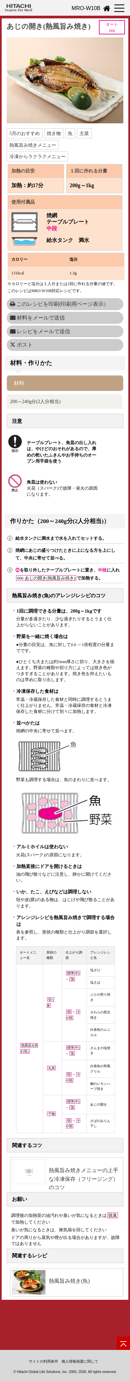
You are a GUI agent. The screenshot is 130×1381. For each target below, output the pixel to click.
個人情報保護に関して (79, 1361)
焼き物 (54, 133)
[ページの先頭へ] (123, 1343)
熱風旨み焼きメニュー (32, 145)
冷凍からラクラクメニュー (37, 156)
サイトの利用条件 (43, 1361)
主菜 (84, 133)
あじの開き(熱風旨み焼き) (49, 26)
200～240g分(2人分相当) (35, 401)
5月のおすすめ (24, 133)
